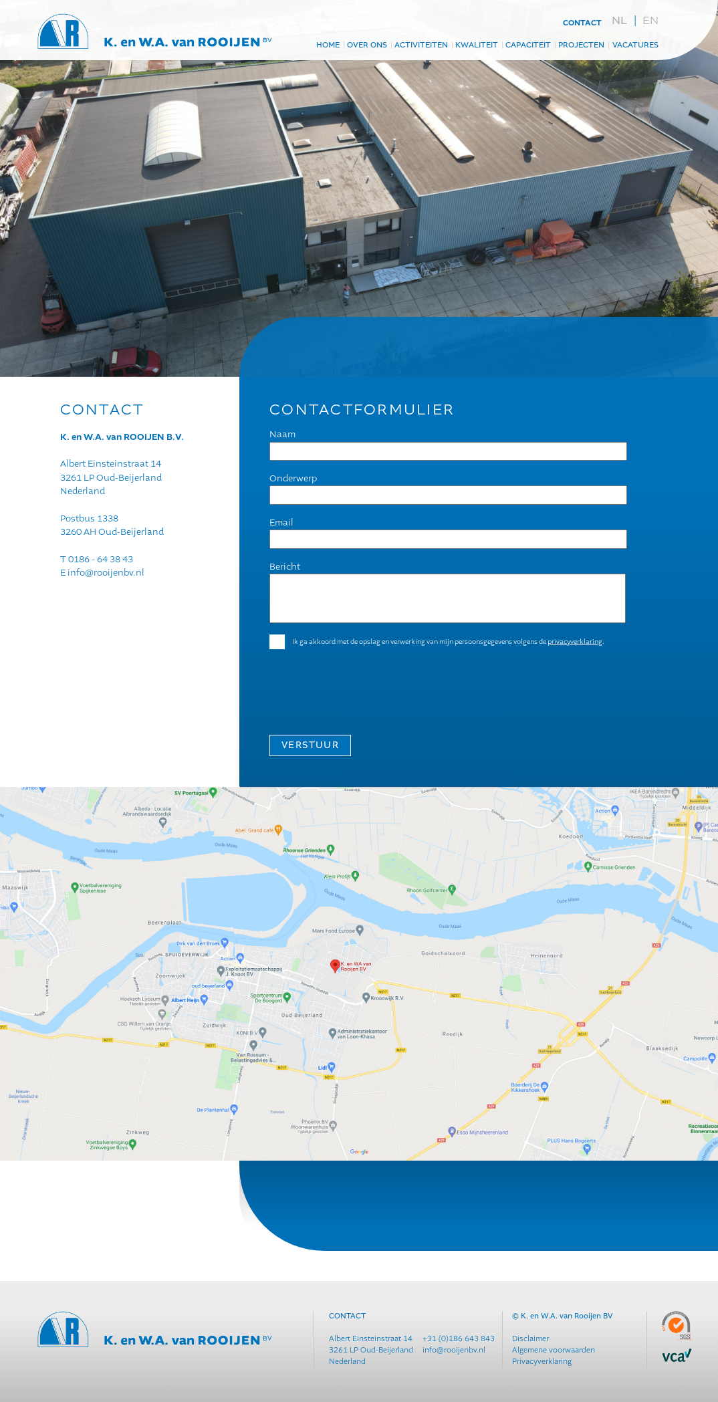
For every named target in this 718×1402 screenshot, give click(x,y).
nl (619, 20)
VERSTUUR (310, 745)
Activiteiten (421, 45)
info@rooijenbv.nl (106, 572)
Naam (282, 434)
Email (281, 522)
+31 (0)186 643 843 (459, 1339)
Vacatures (635, 45)
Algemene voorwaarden (553, 1350)
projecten (581, 45)
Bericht (284, 566)
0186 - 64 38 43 (100, 559)
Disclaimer (530, 1339)
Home (328, 45)
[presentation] (371, 686)
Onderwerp (293, 478)
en (650, 20)
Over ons (367, 45)
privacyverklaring (575, 641)
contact (582, 23)
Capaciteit (528, 45)
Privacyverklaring (542, 1362)
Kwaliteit (476, 45)
